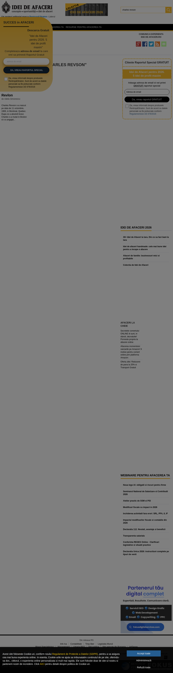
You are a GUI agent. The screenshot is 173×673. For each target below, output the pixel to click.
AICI (42, 664)
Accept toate (143, 653)
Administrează (143, 660)
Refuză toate (143, 667)
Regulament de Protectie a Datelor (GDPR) (75, 654)
